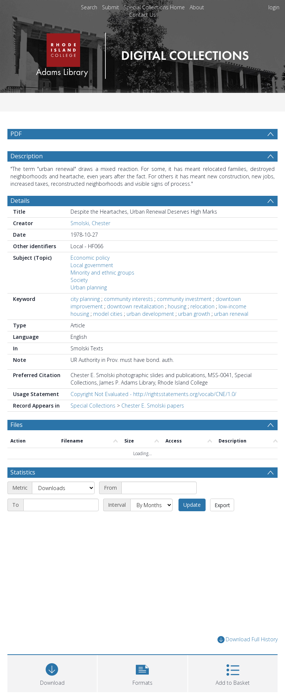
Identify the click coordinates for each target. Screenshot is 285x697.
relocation (202, 306)
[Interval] (151, 505)
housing (177, 306)
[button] (142, 672)
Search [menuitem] (89, 7)
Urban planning (89, 287)
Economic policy (90, 257)
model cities (107, 313)
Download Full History (247, 639)
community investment (184, 298)
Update (192, 504)
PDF (16, 134)
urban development (150, 313)
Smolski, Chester (90, 223)
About (197, 7)
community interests (128, 298)
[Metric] (63, 488)
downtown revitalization (135, 306)
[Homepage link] (142, 53)
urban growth (194, 313)
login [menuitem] (273, 7)
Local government (92, 265)
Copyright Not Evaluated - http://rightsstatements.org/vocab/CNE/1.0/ (153, 394)
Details (20, 201)
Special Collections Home (154, 7)
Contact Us (142, 14)
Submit (110, 7)
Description (26, 156)
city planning (85, 298)
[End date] (61, 505)
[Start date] (159, 488)
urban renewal (231, 313)
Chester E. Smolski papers (152, 405)
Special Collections (93, 405)
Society (79, 279)
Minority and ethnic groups (102, 272)
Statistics (22, 472)
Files (16, 425)
